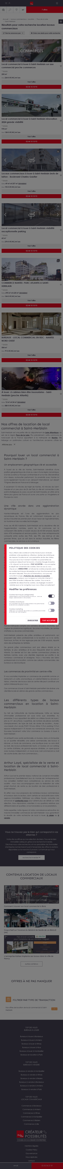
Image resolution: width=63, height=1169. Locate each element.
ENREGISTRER (33, 620)
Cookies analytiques (27, 603)
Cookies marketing (27, 610)
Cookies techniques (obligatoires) (27, 596)
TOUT (48, 620)
